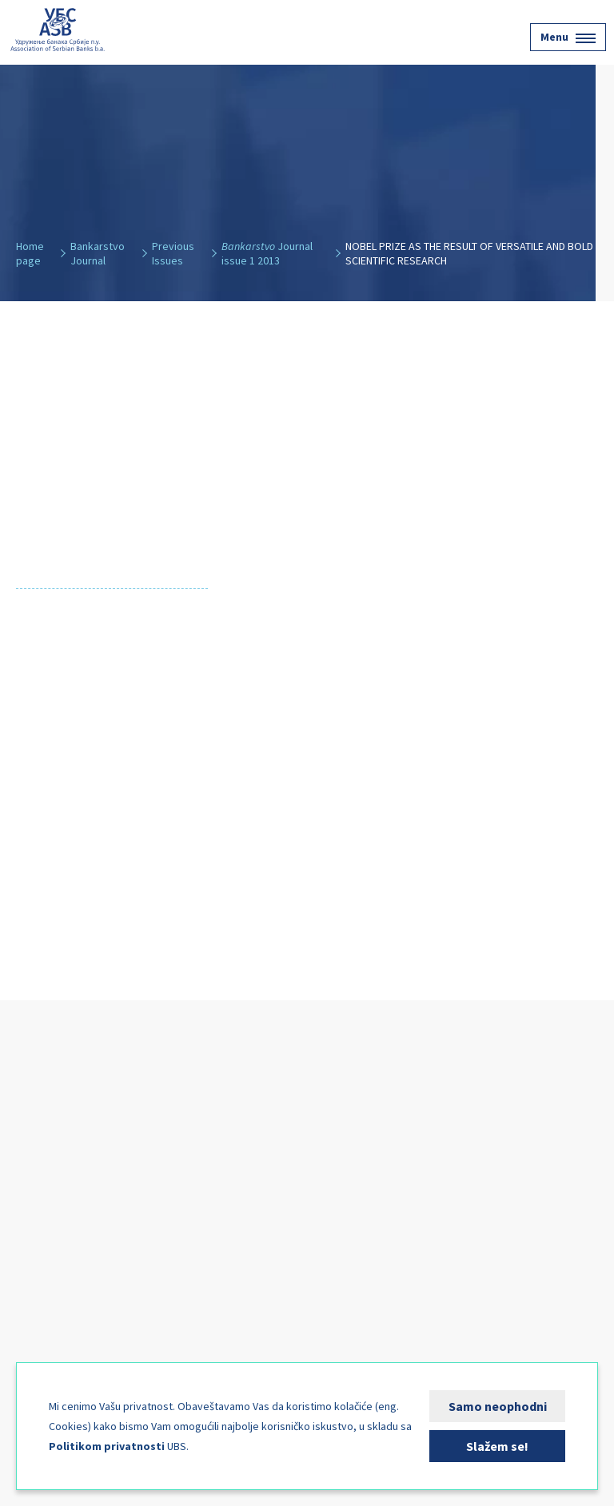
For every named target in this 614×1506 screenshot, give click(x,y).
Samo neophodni (498, 1406)
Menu (568, 37)
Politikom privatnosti (107, 1446)
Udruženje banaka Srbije (58, 29)
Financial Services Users (91, 1196)
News (38, 1270)
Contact (46, 1343)
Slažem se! (497, 1446)
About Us (48, 1122)
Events (42, 1233)
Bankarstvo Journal (80, 1306)
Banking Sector (66, 1159)
